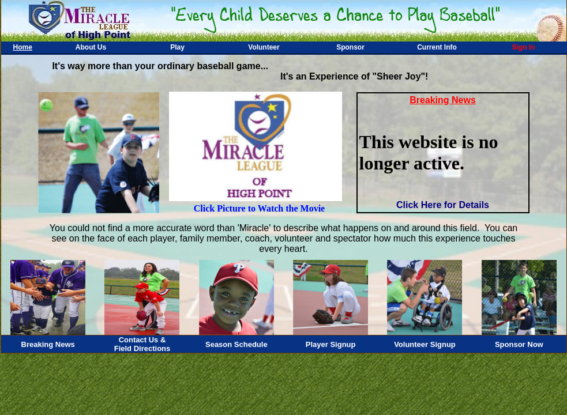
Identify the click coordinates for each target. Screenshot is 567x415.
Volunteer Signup (425, 344)
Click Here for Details (442, 205)
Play (177, 47)
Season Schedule (236, 344)
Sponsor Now (519, 344)
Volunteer (263, 47)
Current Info (437, 47)
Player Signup (331, 344)
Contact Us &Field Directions (142, 344)
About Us (91, 47)
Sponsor (350, 47)
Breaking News (48, 344)
